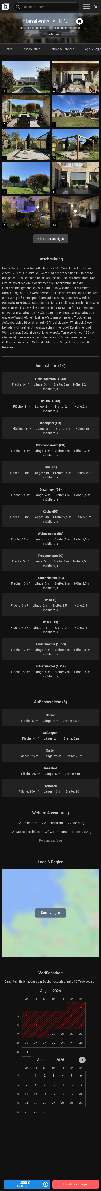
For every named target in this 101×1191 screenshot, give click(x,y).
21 (63, 1034)
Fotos (9, 49)
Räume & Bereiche (62, 49)
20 (53, 1034)
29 (72, 1043)
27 (53, 1043)
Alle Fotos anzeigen (50, 239)
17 (53, 1093)
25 (35, 1043)
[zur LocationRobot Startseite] (4, 6)
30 (81, 1043)
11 (63, 1084)
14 (26, 1093)
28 (63, 1043)
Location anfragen (75, 1184)
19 (72, 1093)
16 (44, 1093)
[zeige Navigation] (86, 6)
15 (35, 1093)
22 (72, 1034)
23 (81, 1034)
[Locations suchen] (46, 6)
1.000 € (27, 1184)
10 (53, 1084)
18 (63, 1093)
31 (26, 1052)
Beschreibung (31, 49)
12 (72, 1084)
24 (26, 1043)
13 (81, 1084)
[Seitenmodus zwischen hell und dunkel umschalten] (96, 7)
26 (44, 1043)
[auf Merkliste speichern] (79, 21)
